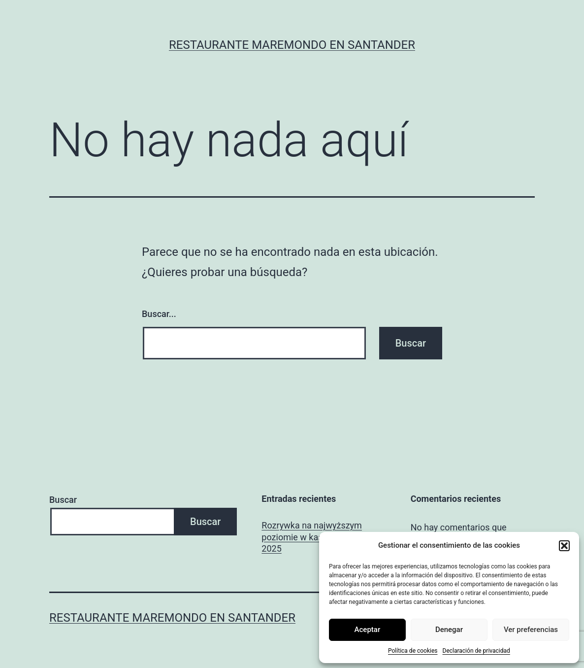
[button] (564, 546)
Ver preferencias (531, 629)
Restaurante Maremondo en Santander (292, 45)
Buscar (63, 499)
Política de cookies (413, 650)
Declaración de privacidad (476, 650)
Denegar (449, 629)
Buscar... (159, 314)
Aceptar (368, 629)
